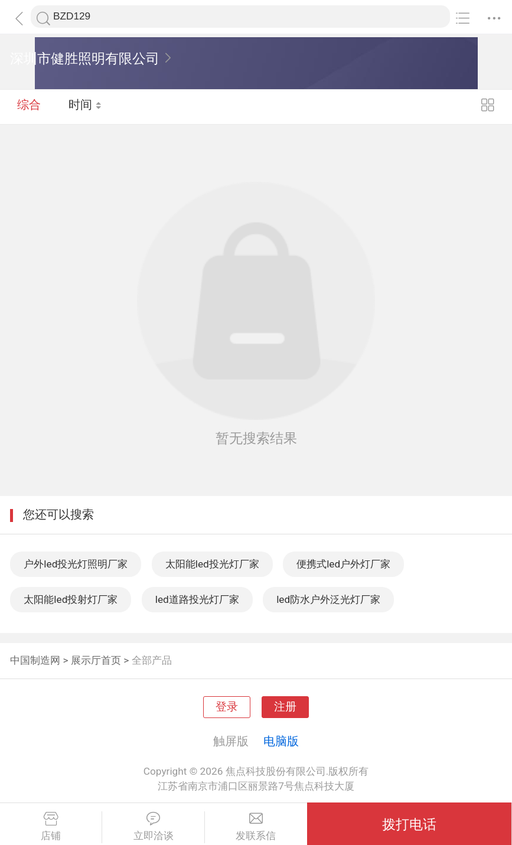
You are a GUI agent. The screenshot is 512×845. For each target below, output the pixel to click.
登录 (227, 706)
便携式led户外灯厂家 (343, 564)
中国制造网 (35, 660)
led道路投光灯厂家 (197, 599)
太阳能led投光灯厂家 (212, 564)
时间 (85, 106)
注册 (285, 706)
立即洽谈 (153, 826)
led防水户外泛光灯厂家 (328, 599)
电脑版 (281, 741)
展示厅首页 (96, 660)
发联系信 (256, 826)
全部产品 (152, 660)
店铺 (51, 826)
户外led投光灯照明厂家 (76, 564)
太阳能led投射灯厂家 (71, 599)
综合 (29, 106)
